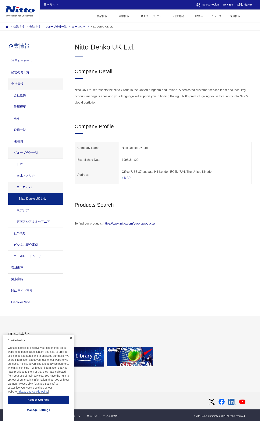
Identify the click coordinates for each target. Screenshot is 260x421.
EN (231, 4)
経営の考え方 (20, 72)
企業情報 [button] (124, 16)
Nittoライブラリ (22, 290)
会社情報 (34, 26)
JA (224, 4)
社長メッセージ (21, 60)
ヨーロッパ (78, 26)
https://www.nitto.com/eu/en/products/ (129, 223)
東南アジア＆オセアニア (33, 221)
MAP (127, 177)
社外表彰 (20, 233)
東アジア (23, 210)
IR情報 (199, 16)
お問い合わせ (244, 4)
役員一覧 (20, 129)
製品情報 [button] (102, 16)
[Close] (71, 352)
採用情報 (235, 16)
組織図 (18, 141)
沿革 (17, 118)
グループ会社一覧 (56, 26)
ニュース (216, 16)
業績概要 (20, 106)
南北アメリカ (26, 175)
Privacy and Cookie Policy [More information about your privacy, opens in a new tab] (32, 406)
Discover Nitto (20, 302)
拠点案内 (17, 279)
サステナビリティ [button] (151, 16)
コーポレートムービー (29, 256)
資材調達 (17, 267)
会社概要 (20, 95)
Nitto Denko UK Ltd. (102, 26)
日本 (20, 164)
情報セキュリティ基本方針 (103, 416)
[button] (250, 16)
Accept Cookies (38, 414)
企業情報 (18, 26)
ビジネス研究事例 (26, 244)
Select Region (207, 4)
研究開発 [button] (178, 16)
